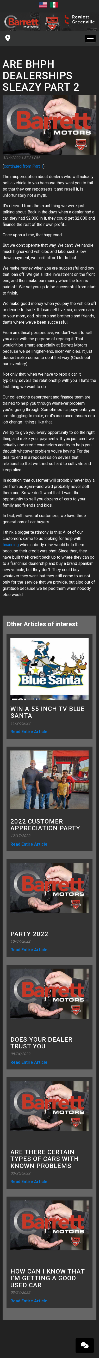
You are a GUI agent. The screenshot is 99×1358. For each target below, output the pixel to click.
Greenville (80, 21)
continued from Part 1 (23, 166)
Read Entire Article (28, 731)
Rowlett (77, 17)
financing (11, 544)
